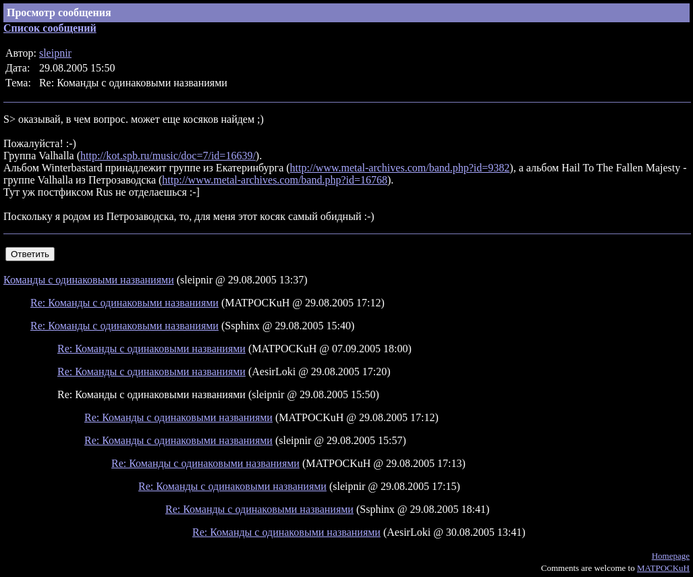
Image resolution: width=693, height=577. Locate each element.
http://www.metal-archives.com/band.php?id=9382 (400, 167)
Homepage (671, 556)
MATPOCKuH (663, 568)
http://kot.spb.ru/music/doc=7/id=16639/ (168, 155)
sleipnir (55, 53)
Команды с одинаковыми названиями (88, 279)
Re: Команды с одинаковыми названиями (124, 302)
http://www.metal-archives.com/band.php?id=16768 (274, 180)
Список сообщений (49, 28)
